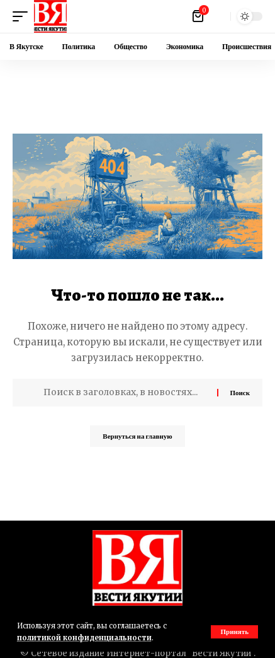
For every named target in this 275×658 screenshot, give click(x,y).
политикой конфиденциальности (84, 637)
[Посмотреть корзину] (199, 16)
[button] (234, 631)
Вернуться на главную (137, 436)
